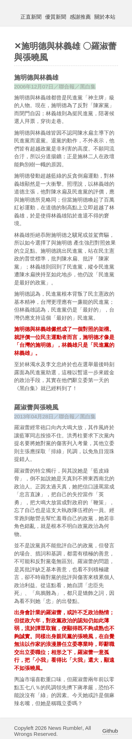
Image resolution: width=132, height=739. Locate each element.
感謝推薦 (80, 17)
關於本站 (104, 17)
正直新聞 (31, 17)
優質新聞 (55, 17)
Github (110, 731)
